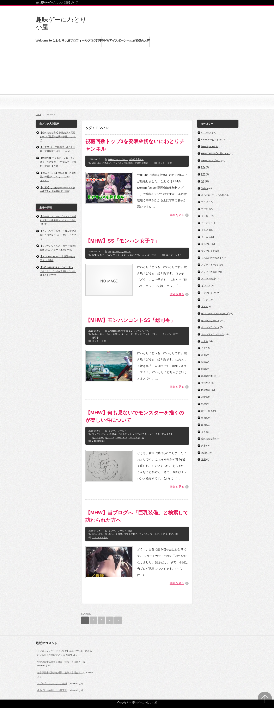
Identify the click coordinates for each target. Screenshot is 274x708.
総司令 (95, 337)
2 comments (98, 441)
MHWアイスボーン (118, 159)
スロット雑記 (208, 278)
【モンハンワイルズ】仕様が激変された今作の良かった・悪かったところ (58, 235)
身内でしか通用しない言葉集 (52, 690)
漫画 (203, 424)
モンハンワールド (121, 251)
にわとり (134, 255)
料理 (203, 404)
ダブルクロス (131, 534)
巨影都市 (205, 390)
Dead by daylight (209, 146)
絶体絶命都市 (141, 163)
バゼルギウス (140, 434)
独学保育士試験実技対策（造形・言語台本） (60, 662)
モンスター (97, 437)
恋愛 (203, 397)
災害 (203, 431)
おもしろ (106, 163)
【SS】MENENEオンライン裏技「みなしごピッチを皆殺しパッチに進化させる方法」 (58, 271)
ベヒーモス (154, 434)
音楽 (203, 459)
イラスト (205, 216)
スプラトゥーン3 (209, 264)
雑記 (130, 530)
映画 (203, 417)
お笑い (116, 334)
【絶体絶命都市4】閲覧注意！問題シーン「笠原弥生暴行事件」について (58, 136)
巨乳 (171, 534)
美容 (203, 445)
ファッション (208, 292)
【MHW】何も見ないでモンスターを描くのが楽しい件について (134, 416)
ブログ (204, 299)
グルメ (204, 230)
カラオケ (205, 223)
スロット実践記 (209, 271)
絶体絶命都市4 (136, 159)
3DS (94, 534)
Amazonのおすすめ (118, 331)
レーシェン (121, 437)
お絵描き (111, 434)
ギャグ (116, 255)
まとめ (204, 306)
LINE (100, 534)
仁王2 (204, 348)
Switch (204, 188)
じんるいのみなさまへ (212, 257)
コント (124, 255)
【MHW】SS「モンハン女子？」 (122, 241)
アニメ (204, 202)
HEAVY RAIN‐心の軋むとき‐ (215, 153)
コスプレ (205, 244)
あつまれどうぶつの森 (212, 195)
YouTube (96, 163)
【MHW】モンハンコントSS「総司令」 (130, 320)
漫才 (154, 255)
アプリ (204, 209)
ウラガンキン (98, 434)
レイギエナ (134, 437)
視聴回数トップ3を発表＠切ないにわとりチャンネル (135, 145)
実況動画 (128, 163)
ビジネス (205, 285)
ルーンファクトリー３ (212, 334)
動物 (203, 369)
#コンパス (206, 132)
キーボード (127, 334)
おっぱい (109, 534)
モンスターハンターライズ (215, 313)
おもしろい (105, 255)
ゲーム (204, 237)
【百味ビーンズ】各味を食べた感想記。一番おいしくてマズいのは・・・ (58, 177)
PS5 (203, 174)
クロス (118, 534)
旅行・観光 (207, 411)
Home (38, 114)
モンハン (117, 163)
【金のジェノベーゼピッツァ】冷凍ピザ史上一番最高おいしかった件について (58, 220)
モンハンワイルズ (210, 327)
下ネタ (164, 534)
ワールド (154, 534)
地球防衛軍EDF (209, 376)
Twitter (95, 255)
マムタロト (167, 434)
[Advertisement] (137, 80)
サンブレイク (208, 251)
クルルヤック (125, 434)
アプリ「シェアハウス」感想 (52, 683)
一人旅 (204, 341)
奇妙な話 (205, 383)
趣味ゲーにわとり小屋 (144, 702)
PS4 (203, 167)
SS (109, 251)
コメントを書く (166, 163)
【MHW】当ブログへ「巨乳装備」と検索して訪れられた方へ (137, 516)
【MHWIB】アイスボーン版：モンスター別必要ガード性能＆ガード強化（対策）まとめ (58, 162)
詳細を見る (177, 215)
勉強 (203, 362)
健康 (203, 355)
